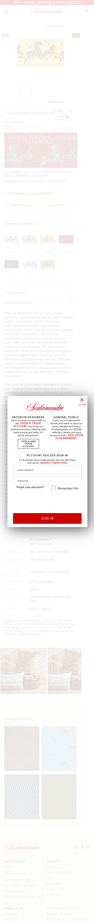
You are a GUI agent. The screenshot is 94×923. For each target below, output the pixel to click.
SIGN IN (47, 518)
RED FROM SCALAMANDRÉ (69, 436)
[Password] (47, 480)
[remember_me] (53, 488)
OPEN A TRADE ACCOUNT (27, 424)
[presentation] (47, 500)
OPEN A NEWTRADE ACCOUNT (28, 443)
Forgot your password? (30, 487)
